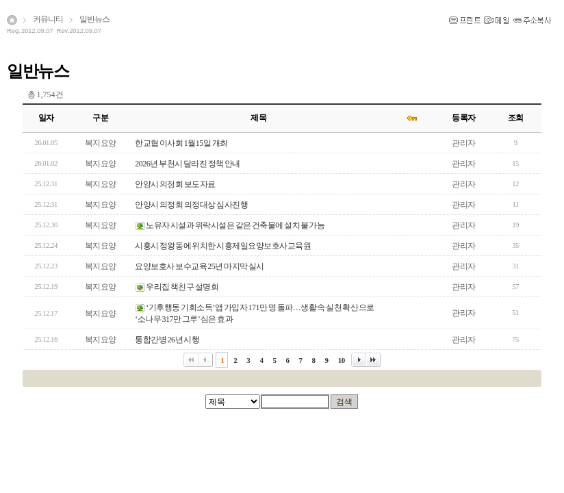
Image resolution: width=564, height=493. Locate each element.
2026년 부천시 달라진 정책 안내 (187, 163)
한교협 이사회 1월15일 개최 (181, 143)
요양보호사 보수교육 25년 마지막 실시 (199, 266)
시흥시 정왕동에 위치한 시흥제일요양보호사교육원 (223, 246)
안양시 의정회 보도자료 (175, 184)
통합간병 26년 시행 (167, 339)
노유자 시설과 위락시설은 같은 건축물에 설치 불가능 (235, 225)
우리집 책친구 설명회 (182, 287)
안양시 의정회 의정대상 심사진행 (191, 205)
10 (341, 360)
